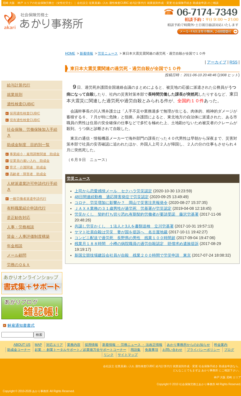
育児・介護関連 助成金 (28, 167)
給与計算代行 (18, 85)
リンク (109, 355)
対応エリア (54, 345)
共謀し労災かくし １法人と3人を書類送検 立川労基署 (124, 226)
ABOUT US (25, 42)
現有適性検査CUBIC (25, 120)
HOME (70, 53)
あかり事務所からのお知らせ (188, 345)
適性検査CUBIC (21, 104)
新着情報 (86, 53)
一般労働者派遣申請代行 (28, 199)
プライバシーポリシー (203, 350)
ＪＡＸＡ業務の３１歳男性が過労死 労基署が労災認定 (123, 208)
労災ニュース (108, 53)
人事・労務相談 (20, 227)
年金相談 (14, 246)
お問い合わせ (168, 42)
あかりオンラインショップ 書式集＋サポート (31, 283)
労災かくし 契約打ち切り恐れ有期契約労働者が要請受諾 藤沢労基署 (137, 214)
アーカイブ (216, 62)
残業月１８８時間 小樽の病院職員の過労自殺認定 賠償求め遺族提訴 (137, 243)
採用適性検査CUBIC (25, 113)
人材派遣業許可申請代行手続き (32, 186)
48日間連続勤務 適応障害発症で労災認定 (112, 197)
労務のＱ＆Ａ (18, 264)
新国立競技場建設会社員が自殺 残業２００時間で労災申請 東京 (133, 255)
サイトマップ (128, 355)
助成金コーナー (18, 350)
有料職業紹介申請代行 (26, 208)
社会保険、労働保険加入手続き (32, 132)
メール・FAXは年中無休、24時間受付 (201, 21)
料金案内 (216, 42)
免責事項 (151, 350)
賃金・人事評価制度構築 (28, 236)
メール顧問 (16, 255)
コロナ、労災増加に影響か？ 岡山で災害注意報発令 (121, 202)
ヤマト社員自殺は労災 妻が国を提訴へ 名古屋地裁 (121, 232)
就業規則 (14, 94)
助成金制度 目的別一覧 (28, 144)
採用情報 (91, 345)
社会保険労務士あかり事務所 (26, 369)
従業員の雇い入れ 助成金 (30, 161)
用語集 (135, 350)
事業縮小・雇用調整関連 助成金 (35, 154)
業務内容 (72, 42)
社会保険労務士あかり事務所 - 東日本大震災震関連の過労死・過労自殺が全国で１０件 (45, 21)
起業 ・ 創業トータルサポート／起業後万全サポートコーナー (80, 350)
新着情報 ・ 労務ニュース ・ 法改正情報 (132, 345)
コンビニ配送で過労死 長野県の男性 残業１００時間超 (125, 238)
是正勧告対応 (18, 217)
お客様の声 (120, 42)
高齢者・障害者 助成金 (28, 174)
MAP (38, 345)
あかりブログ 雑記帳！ (31, 308)
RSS (233, 62)
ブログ (229, 350)
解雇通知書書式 (21, 325)
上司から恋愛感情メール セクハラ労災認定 (113, 191)
